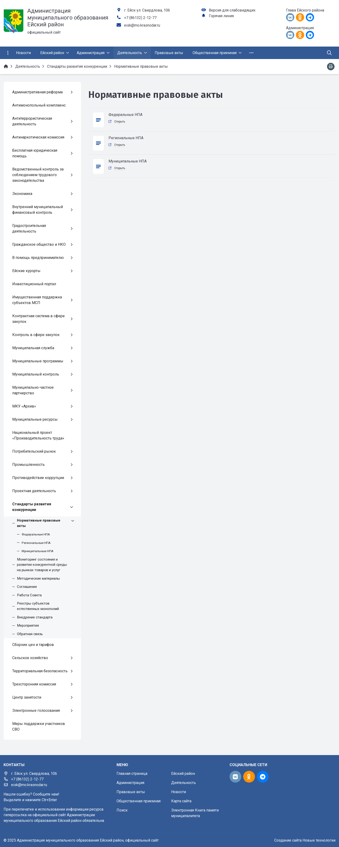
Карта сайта (181, 801)
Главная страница (132, 773)
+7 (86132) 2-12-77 (140, 18)
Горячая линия (221, 16)
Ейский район (183, 773)
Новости (178, 792)
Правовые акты (131, 792)
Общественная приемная (139, 801)
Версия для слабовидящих (232, 10)
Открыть (119, 121)
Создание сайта (288, 840)
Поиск (122, 810)
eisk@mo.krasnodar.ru (142, 25)
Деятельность (183, 782)
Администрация (130, 782)
